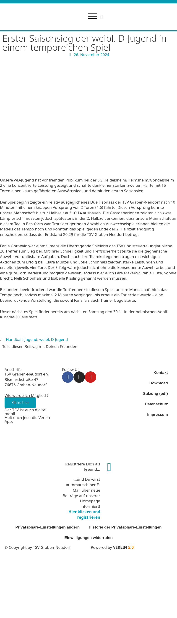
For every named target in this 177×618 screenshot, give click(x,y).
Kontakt (161, 372)
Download (158, 383)
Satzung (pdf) (155, 393)
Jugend (30, 339)
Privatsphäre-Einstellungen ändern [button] (48, 527)
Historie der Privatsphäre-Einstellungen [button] (125, 527)
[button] (101, 16)
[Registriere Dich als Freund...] (109, 466)
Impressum (157, 414)
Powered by (112, 547)
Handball (14, 339)
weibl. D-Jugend (53, 339)
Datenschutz (156, 404)
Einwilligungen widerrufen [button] (88, 538)
